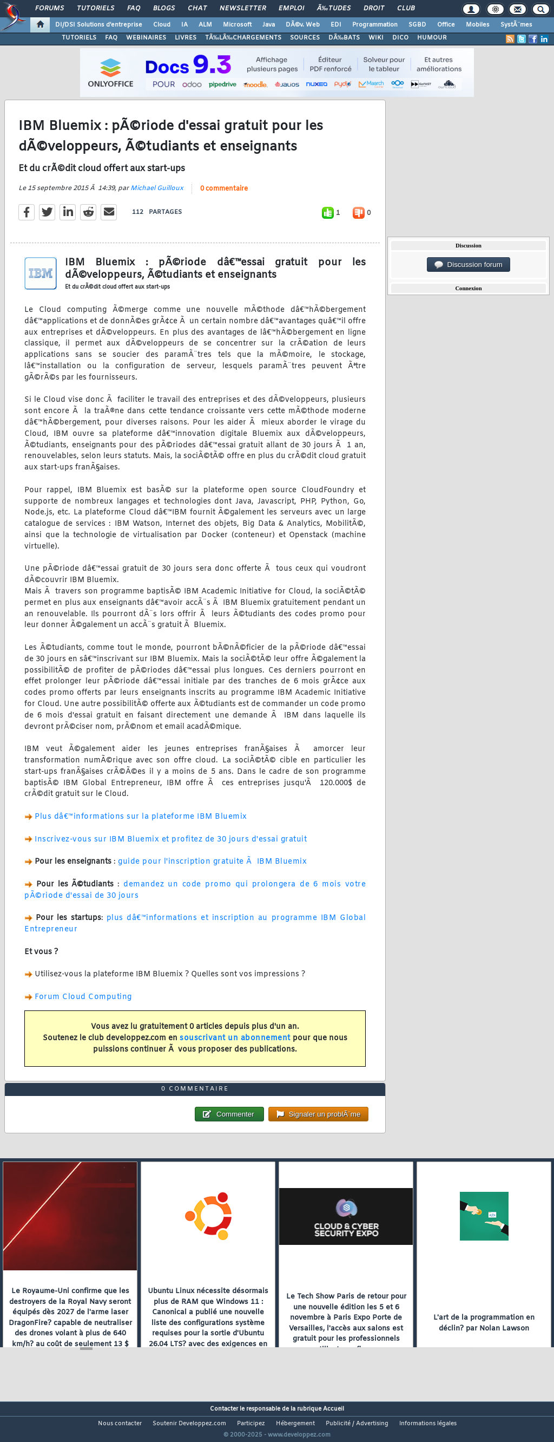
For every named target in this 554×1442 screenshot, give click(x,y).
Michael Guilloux (156, 195)
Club (406, 8)
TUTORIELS (79, 38)
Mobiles (478, 25)
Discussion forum (468, 264)
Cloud (161, 25)
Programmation (375, 25)
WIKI (376, 38)
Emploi (291, 8)
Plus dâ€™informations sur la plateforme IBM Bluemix (141, 823)
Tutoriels (95, 8)
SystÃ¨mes (516, 25)
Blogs (164, 8)
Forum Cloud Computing (83, 1004)
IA (184, 25)
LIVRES (185, 38)
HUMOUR (432, 38)
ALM (205, 25)
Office (446, 25)
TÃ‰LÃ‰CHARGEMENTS (243, 38)
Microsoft (237, 25)
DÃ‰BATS (344, 38)
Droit (373, 8)
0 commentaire (224, 195)
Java (268, 25)
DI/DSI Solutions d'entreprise (98, 25)
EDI (336, 25)
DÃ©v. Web (303, 25)
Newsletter (243, 8)
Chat (197, 8)
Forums (49, 8)
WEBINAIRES (146, 38)
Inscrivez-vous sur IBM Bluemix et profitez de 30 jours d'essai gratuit (171, 846)
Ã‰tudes (334, 8)
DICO (400, 38)
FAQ (133, 8)
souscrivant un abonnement (235, 1045)
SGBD (417, 25)
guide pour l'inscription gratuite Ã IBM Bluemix (212, 869)
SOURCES (305, 38)
